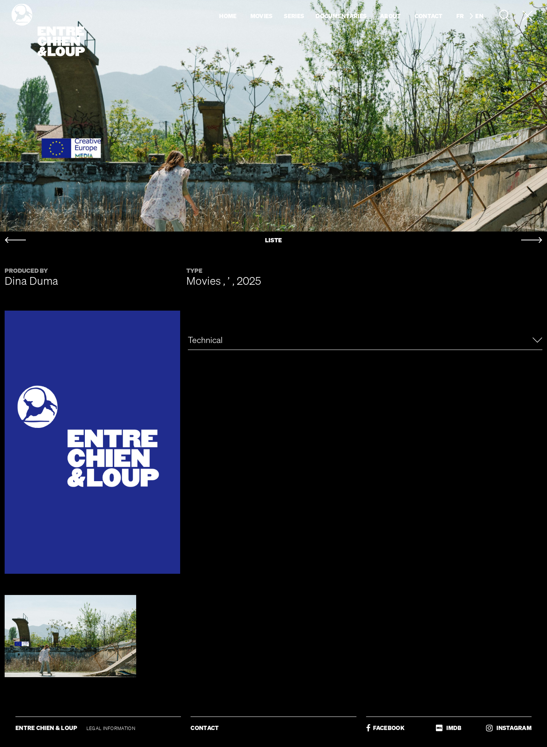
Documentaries (341, 16)
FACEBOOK (385, 728)
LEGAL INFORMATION (110, 728)
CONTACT (205, 728)
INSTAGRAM (509, 728)
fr (460, 16)
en (479, 16)
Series (294, 16)
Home (227, 16)
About (390, 16)
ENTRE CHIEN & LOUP (47, 728)
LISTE (273, 240)
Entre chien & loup (48, 30)
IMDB (448, 728)
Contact (429, 16)
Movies (261, 16)
